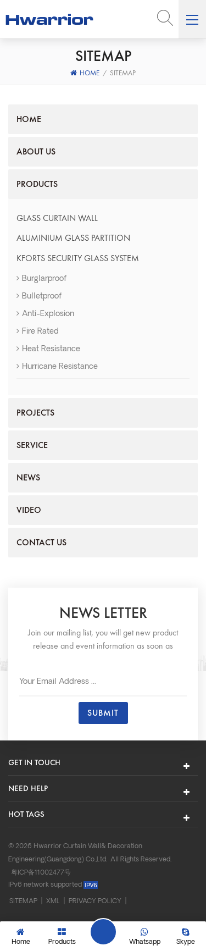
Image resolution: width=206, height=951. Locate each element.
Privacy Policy (95, 901)
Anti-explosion (45, 314)
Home (84, 73)
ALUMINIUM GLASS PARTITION (73, 238)
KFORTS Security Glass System (77, 258)
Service (32, 445)
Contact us (41, 542)
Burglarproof (41, 279)
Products (37, 184)
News (28, 477)
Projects (35, 412)
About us (35, 151)
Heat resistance (48, 349)
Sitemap (23, 901)
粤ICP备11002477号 (41, 873)
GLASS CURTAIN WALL (57, 218)
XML (53, 901)
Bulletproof (39, 296)
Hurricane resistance (57, 367)
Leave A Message (103, 932)
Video (28, 510)
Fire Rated (37, 332)
